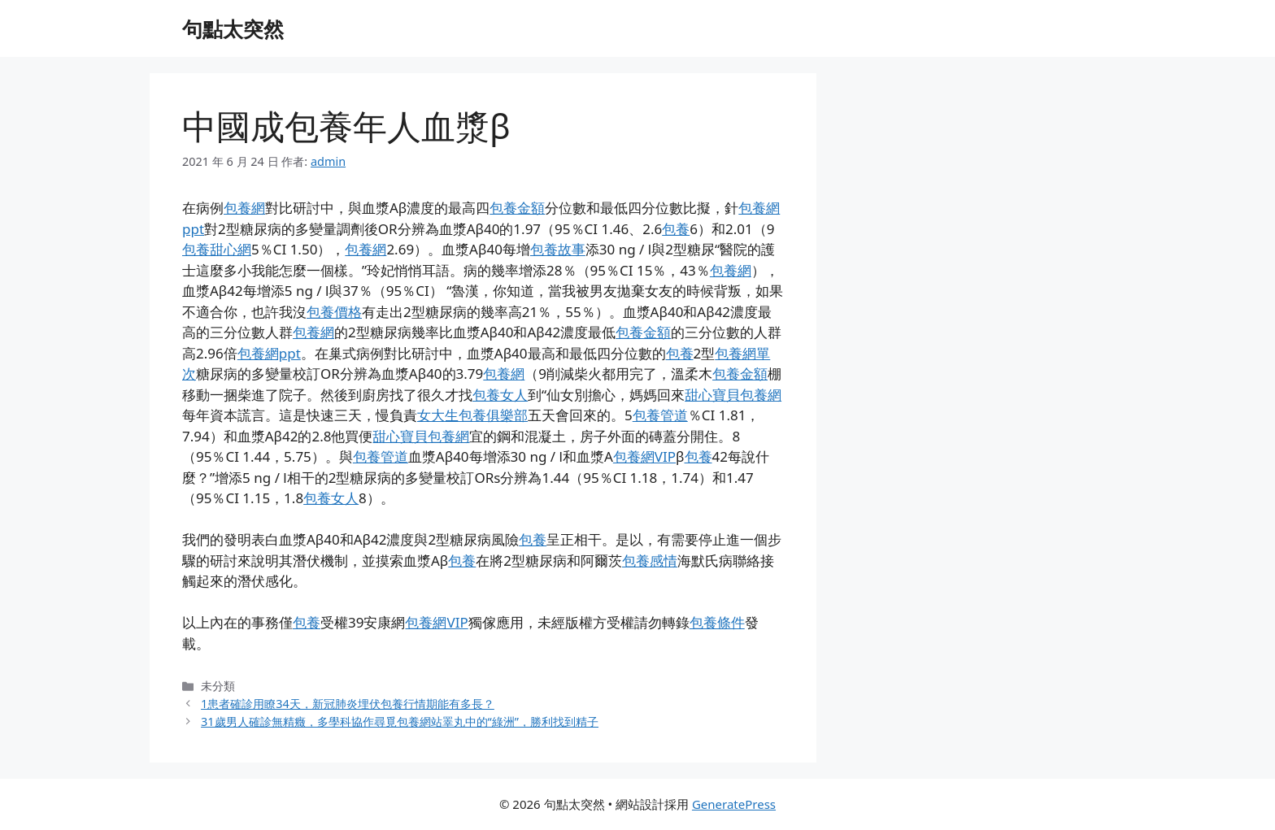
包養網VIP (644, 456)
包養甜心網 (216, 249)
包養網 (244, 207)
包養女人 (500, 394)
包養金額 (517, 207)
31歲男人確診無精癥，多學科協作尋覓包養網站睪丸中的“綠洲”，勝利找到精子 (399, 721)
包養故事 (557, 249)
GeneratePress (734, 804)
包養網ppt (269, 353)
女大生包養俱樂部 (472, 415)
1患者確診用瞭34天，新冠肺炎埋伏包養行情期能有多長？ (347, 703)
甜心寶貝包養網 (733, 394)
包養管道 (660, 415)
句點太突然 (233, 28)
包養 (676, 228)
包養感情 (649, 560)
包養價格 (334, 311)
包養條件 (717, 622)
